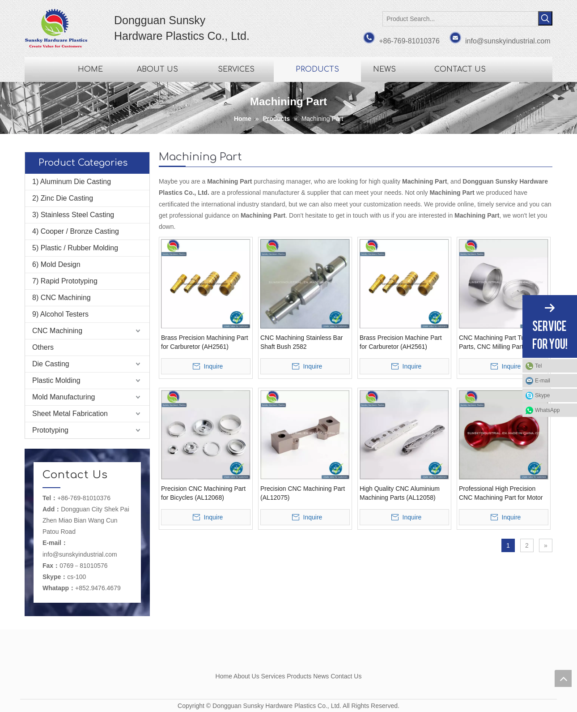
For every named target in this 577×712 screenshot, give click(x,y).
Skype (542, 395)
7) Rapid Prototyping (65, 281)
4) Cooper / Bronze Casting (75, 231)
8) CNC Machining (61, 297)
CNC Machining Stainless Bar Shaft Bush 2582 (301, 342)
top (563, 678)
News (321, 676)
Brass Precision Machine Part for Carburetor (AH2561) (401, 342)
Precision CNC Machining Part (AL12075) (302, 493)
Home (224, 676)
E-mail (542, 380)
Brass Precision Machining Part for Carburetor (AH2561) (204, 342)
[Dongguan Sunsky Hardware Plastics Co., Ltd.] (288, 655)
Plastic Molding (56, 380)
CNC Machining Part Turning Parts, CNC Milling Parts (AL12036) (499, 342)
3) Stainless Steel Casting (73, 215)
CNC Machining (57, 331)
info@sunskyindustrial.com (508, 41)
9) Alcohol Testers (60, 314)
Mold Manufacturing (63, 397)
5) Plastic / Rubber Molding (75, 248)
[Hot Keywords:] (545, 18)
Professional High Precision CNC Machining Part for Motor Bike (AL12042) (501, 493)
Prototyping (50, 430)
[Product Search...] (460, 18)
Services (273, 676)
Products (299, 676)
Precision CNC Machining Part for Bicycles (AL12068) (203, 493)
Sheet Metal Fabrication (70, 413)
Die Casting (50, 364)
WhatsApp (547, 410)
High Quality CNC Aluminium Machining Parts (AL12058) (400, 493)
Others (43, 347)
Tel (538, 366)
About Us (246, 676)
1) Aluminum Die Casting (71, 181)
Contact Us (346, 676)
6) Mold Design (56, 264)
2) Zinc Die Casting (62, 198)
